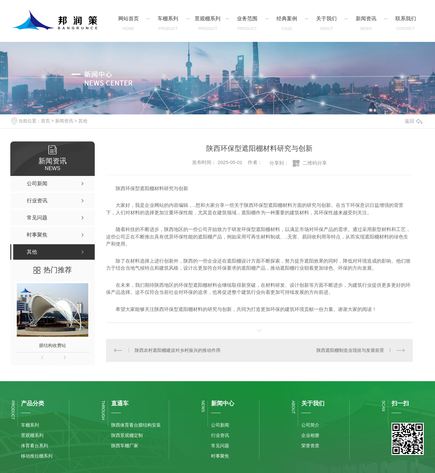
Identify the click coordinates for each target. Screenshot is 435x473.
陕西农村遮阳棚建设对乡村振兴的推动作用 (177, 350)
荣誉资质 (310, 445)
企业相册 (310, 435)
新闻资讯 (64, 120)
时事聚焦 (220, 456)
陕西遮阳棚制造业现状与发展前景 (350, 350)
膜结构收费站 (52, 345)
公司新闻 (220, 425)
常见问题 (220, 445)
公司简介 (310, 425)
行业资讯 (220, 435)
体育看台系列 (34, 445)
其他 (82, 120)
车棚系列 (30, 425)
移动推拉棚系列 (37, 456)
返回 (413, 121)
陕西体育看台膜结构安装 (136, 425)
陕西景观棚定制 (127, 435)
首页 (45, 120)
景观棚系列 (32, 435)
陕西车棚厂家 (124, 445)
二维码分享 (315, 163)
